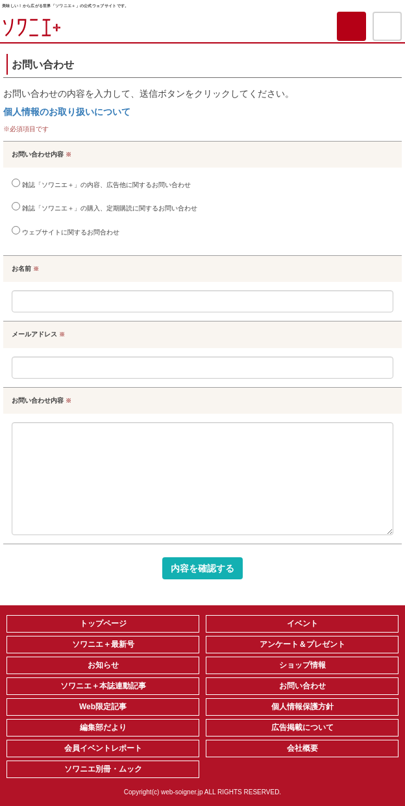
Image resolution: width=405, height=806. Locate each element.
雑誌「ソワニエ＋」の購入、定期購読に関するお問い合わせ (104, 207)
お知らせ (103, 665)
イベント (302, 623)
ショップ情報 (302, 665)
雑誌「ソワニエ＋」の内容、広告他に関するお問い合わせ (101, 183)
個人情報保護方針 (302, 706)
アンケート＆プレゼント (302, 644)
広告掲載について (302, 727)
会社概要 (302, 748)
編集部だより (103, 727)
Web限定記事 (103, 706)
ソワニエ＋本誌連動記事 (103, 685)
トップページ (103, 623)
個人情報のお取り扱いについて (66, 112)
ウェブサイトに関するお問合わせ (65, 231)
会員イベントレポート (103, 748)
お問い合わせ (302, 685)
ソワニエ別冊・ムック (103, 769)
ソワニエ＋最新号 (103, 644)
